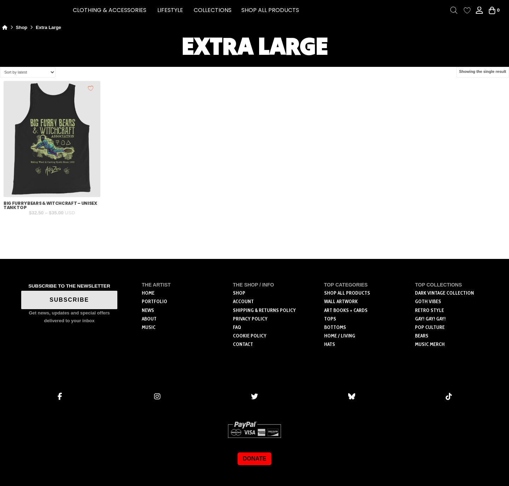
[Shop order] (27, 72)
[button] (109, 10)
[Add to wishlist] (90, 88)
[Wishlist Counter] (467, 10)
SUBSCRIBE (69, 300)
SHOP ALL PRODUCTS (270, 10)
